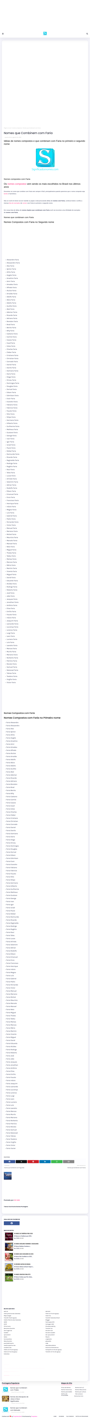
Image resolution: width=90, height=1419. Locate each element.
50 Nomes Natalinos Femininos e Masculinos (26, 1244)
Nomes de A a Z (79, 1387)
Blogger (48, 1320)
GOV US (6, 1311)
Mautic (48, 1337)
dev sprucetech (50, 1334)
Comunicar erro (78, 1396)
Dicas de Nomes (66, 1387)
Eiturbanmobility (50, 1326)
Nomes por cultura (80, 1391)
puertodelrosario (9, 1343)
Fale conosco (79, 1394)
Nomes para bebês (66, 1391)
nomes (24, 203)
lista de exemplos (14, 203)
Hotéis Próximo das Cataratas (12, 1320)
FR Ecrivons (7, 1326)
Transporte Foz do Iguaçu (15, 1375)
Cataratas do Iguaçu (19, 1375)
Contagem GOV (50, 1324)
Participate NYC (50, 1322)
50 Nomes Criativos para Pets (22, 1274)
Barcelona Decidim (9, 1328)
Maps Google (7, 1315)
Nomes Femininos (66, 1389)
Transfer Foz (49, 1328)
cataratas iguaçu (9, 1375)
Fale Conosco (70, 1416)
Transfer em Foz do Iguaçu (53, 1351)
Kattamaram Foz (17, 1375)
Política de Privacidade (64, 1394)
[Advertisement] (45, 16)
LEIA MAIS (22, 1238)
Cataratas (6, 1354)
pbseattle (48, 1341)
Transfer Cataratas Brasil (53, 1318)
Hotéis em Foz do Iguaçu (11, 1349)
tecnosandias (8, 1339)
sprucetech (7, 1334)
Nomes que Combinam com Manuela (18, 1409)
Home (55, 1416)
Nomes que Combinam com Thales (18, 1389)
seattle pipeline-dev (10, 1345)
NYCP (5, 1324)
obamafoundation (51, 1345)
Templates (34, 1416)
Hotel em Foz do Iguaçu (52, 1313)
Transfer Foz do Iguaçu (14, 1375)
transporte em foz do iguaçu (54, 1349)
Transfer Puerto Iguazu (10, 1318)
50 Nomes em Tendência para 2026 (23, 1233)
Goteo (5, 1337)
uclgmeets (49, 1339)
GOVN (5, 1322)
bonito (6, 194)
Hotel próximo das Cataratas (12, 1313)
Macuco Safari (16, 1375)
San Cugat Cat (8, 1330)
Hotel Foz (48, 1315)
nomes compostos (17, 128)
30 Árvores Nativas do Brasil (22, 1264)
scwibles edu (7, 1347)
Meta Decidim (8, 1341)
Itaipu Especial (18, 1375)
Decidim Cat (49, 1330)
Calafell (6, 1332)
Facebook (61, 1416)
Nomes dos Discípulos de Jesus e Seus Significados (19, 1399)
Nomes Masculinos (80, 1389)
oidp (47, 1343)
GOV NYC (48, 1311)
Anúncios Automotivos (52, 1347)
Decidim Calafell (50, 1332)
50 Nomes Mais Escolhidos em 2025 (23, 1254)
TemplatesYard (17, 1416)
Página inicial (7, 128)
